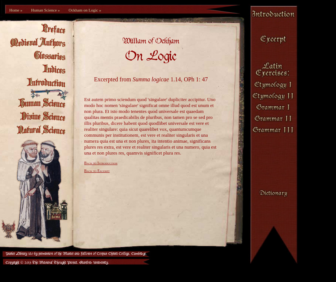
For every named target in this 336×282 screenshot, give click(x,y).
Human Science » (45, 10)
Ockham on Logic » (85, 10)
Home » (15, 10)
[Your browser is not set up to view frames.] (154, 138)
